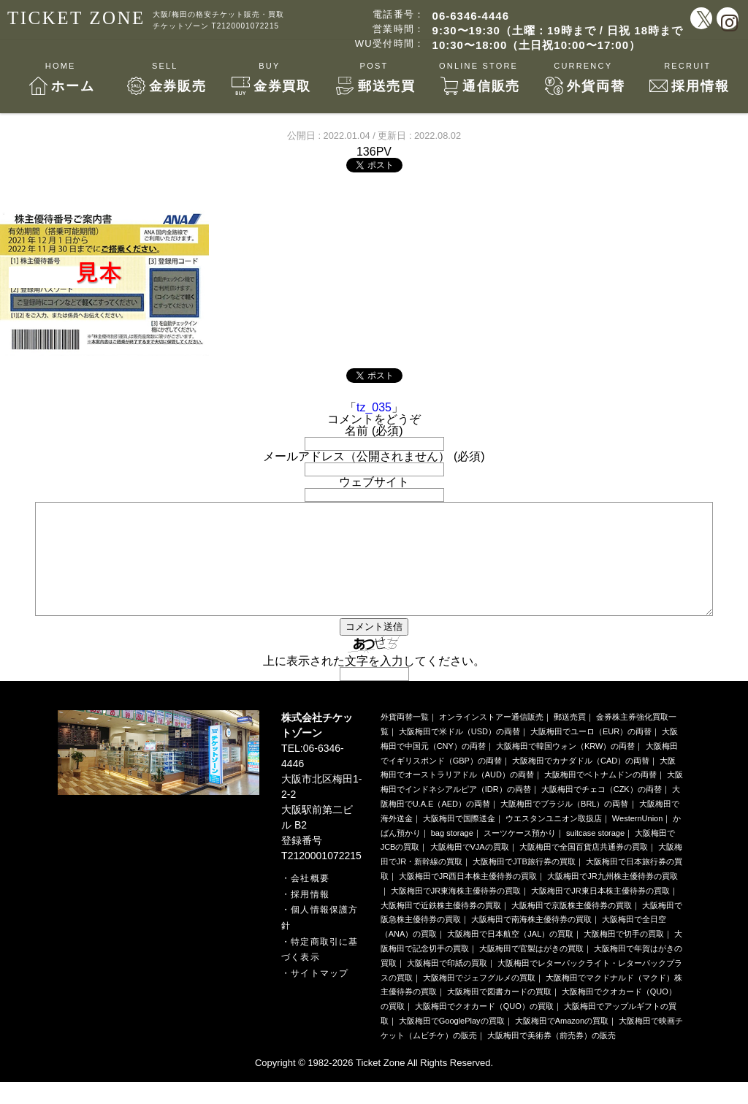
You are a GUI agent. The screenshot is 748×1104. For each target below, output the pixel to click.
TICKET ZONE (76, 18)
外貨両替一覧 (405, 738)
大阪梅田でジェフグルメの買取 (479, 999)
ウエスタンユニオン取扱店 (553, 840)
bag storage (452, 854)
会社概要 (310, 900)
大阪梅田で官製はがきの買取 (531, 970)
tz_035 (374, 407)
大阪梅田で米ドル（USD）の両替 (459, 753)
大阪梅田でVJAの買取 (469, 868)
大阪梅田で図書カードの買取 (499, 1013)
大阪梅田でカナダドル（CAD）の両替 (580, 782)
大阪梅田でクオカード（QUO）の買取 (484, 1028)
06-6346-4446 (470, 15)
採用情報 (310, 916)
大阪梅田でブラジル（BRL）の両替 (564, 825)
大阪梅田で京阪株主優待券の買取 (571, 927)
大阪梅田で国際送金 (459, 840)
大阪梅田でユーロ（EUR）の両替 (591, 753)
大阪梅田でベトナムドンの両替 (600, 796)
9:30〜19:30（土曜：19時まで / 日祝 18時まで (557, 30)
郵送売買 (570, 738)
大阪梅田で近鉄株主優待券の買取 (441, 927)
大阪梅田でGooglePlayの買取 (452, 1042)
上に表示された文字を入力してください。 (374, 683)
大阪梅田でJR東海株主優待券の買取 (456, 912)
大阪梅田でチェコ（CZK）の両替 (601, 811)
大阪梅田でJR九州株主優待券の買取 (612, 898)
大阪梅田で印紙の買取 (447, 985)
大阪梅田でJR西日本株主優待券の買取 (468, 898)
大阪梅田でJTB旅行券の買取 (524, 883)
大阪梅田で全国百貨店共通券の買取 (583, 868)
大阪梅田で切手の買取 (624, 955)
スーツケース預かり (520, 854)
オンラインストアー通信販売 (491, 738)
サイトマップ (319, 995)
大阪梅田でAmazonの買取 (561, 1042)
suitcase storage (595, 854)
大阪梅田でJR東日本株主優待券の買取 (600, 912)
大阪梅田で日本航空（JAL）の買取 (510, 955)
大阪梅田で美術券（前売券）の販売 (551, 1057)
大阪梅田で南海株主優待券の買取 (531, 941)
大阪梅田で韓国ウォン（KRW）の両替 (565, 768)
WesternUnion (637, 840)
